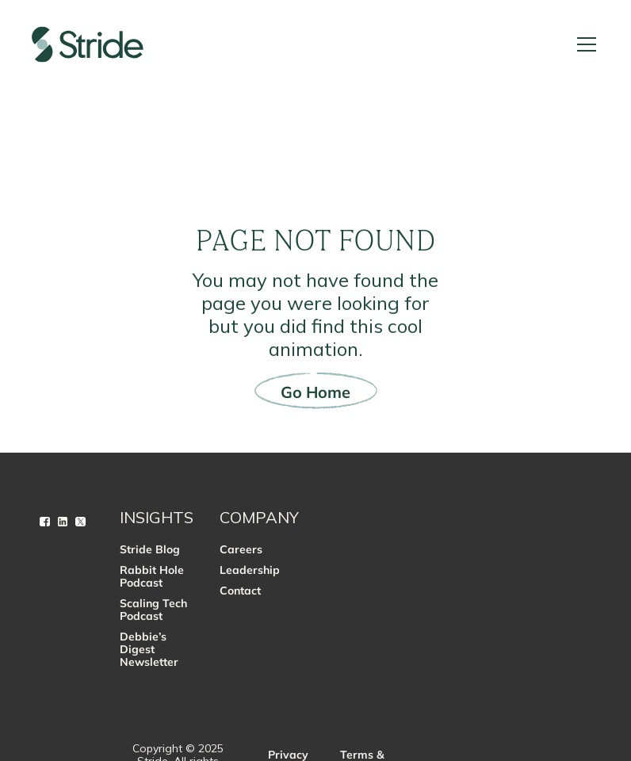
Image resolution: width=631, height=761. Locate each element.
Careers (241, 549)
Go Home (315, 392)
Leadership (250, 570)
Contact (240, 590)
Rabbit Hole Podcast (152, 576)
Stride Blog (150, 549)
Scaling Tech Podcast (153, 609)
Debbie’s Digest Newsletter (149, 649)
